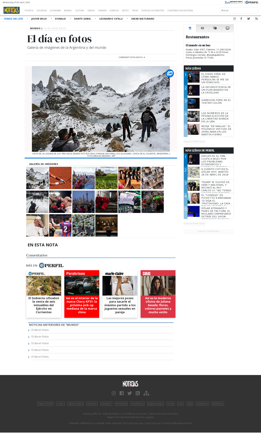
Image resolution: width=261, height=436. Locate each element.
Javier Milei (39, 18)
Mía (190, 403)
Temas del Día (14, 18)
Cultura (88, 10)
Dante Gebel (83, 18)
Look (171, 403)
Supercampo (155, 403)
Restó (143, 10)
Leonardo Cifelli (111, 18)
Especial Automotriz (175, 10)
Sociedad (45, 10)
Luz (181, 403)
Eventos (129, 10)
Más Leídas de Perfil (199, 150)
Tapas (153, 10)
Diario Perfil (45, 403)
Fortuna (91, 403)
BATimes (218, 403)
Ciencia (102, 10)
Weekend (121, 403)
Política (30, 10)
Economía (60, 10)
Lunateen (202, 403)
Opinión (115, 10)
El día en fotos (40, 330)
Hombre (106, 403)
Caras (60, 403)
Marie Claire (75, 403)
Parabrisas (137, 403)
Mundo (75, 10)
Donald (61, 18)
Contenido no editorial (208, 10)
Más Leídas (193, 68)
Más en (44, 265)
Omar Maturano (142, 18)
